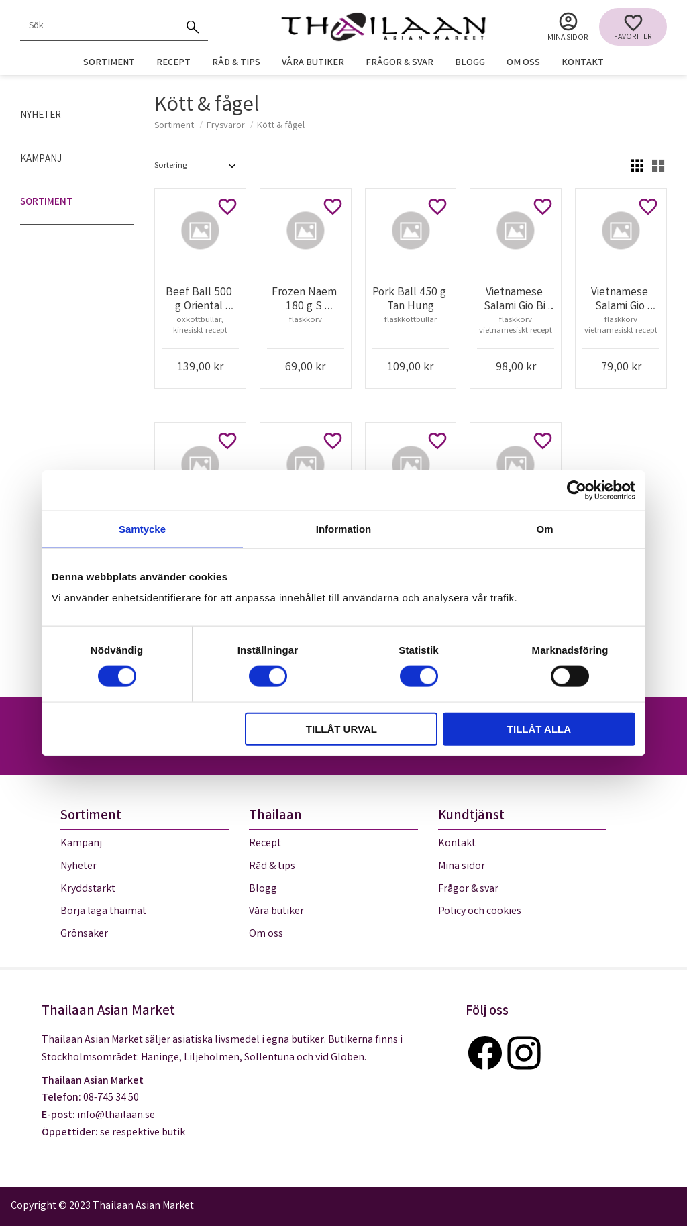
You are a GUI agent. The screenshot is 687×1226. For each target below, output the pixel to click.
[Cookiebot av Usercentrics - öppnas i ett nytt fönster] (576, 490)
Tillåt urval (341, 729)
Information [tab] (344, 528)
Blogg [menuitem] (470, 63)
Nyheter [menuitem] (40, 116)
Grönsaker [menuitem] (84, 934)
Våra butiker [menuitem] (313, 63)
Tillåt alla (539, 729)
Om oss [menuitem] (523, 63)
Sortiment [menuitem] (109, 63)
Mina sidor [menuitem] (567, 38)
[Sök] (193, 27)
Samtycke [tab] (142, 528)
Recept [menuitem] (173, 63)
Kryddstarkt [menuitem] (87, 889)
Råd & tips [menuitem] (236, 63)
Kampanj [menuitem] (41, 159)
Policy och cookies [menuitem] (479, 911)
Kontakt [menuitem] (583, 63)
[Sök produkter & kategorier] (99, 27)
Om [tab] (544, 528)
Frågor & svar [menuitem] (399, 63)
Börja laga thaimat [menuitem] (103, 911)
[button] (633, 27)
